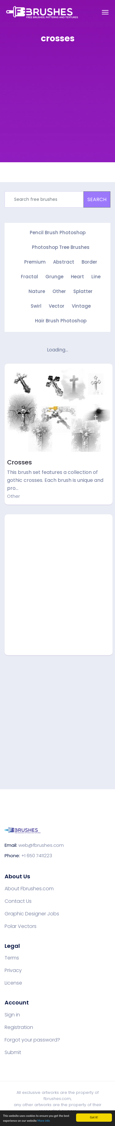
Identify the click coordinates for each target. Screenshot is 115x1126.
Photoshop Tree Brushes (61, 247)
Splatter (83, 291)
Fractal (29, 276)
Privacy (13, 970)
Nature (37, 291)
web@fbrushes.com (41, 845)
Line (96, 276)
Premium (35, 262)
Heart (77, 276)
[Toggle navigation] (105, 12)
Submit (13, 1052)
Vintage (81, 306)
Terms (12, 958)
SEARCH (96, 199)
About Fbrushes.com (29, 889)
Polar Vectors (20, 926)
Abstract (63, 262)
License (13, 983)
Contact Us (18, 901)
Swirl (36, 306)
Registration (19, 1027)
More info (43, 1121)
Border (89, 262)
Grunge (54, 276)
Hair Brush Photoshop (60, 320)
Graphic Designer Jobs (32, 914)
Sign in (12, 1015)
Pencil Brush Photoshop (58, 232)
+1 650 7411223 (36, 855)
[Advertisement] (57, 107)
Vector (56, 306)
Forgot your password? (32, 1040)
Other (59, 291)
